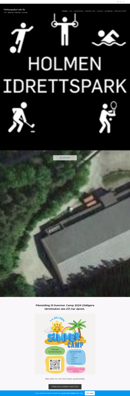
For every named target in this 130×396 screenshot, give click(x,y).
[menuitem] (65, 11)
